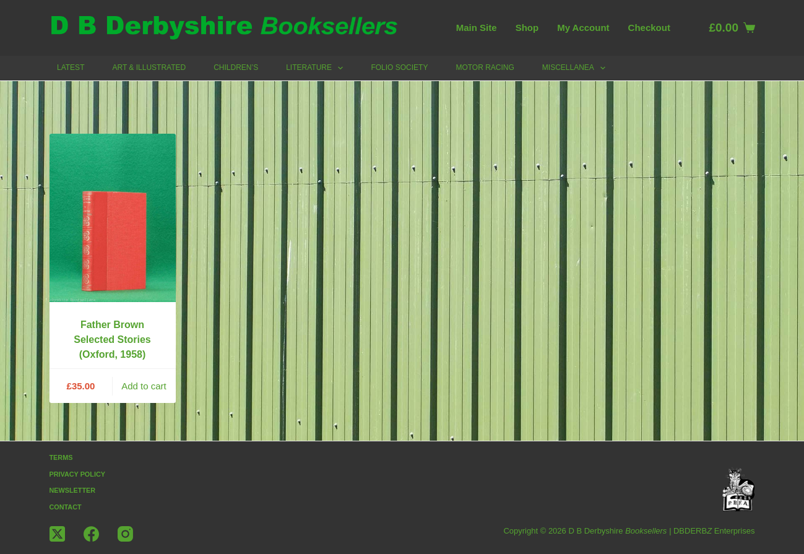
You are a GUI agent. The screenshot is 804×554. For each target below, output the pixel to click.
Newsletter (73, 490)
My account (583, 27)
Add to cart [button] (143, 386)
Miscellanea (576, 68)
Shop (527, 27)
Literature (317, 68)
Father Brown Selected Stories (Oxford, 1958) (112, 339)
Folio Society (399, 67)
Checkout (649, 27)
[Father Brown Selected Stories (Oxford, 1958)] (113, 218)
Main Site (476, 27)
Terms (62, 457)
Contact (66, 507)
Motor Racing (485, 67)
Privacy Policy (78, 473)
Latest (70, 67)
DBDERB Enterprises (714, 530)
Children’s (236, 67)
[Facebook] (91, 534)
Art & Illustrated (149, 67)
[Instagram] (125, 534)
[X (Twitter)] (57, 534)
